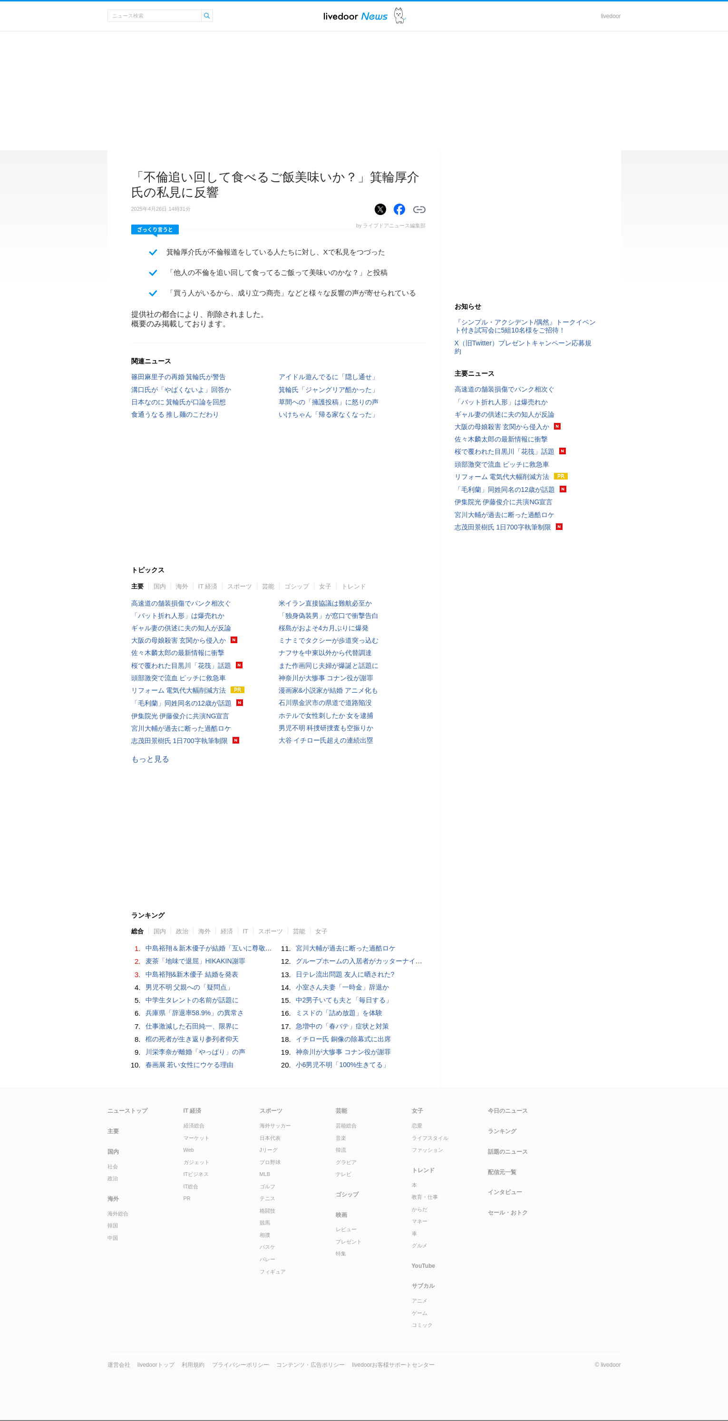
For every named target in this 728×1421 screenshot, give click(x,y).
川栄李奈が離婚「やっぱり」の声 (195, 1052)
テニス (267, 1198)
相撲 (265, 1235)
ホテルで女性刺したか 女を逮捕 (326, 715)
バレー (267, 1259)
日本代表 (270, 1138)
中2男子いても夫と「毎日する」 (344, 1000)
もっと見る (150, 759)
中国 (112, 1238)
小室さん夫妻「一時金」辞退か (342, 987)
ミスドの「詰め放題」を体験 (339, 1013)
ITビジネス (196, 1174)
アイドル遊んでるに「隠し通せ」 (329, 377)
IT (246, 931)
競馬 (265, 1222)
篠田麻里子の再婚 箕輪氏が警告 (178, 377)
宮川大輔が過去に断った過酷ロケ (181, 728)
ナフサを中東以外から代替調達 (325, 653)
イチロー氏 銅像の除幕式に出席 (343, 1039)
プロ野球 (270, 1162)
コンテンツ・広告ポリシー (310, 1365)
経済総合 (194, 1125)
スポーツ (239, 586)
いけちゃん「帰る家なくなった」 (329, 414)
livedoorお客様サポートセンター (393, 1365)
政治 (182, 931)
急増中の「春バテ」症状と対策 (342, 1026)
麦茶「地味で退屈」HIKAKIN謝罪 (195, 961)
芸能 (268, 586)
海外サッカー (275, 1125)
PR (187, 1198)
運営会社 (118, 1365)
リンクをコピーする (419, 210)
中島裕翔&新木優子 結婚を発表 (192, 974)
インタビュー (505, 1192)
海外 (182, 586)
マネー (419, 1221)
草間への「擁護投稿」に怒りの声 (329, 402)
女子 (325, 586)
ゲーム (419, 1313)
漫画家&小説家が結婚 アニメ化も (328, 690)
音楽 (341, 1138)
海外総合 (117, 1213)
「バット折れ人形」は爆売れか (177, 615)
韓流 (341, 1150)
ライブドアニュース (356, 15)
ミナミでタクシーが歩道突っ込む (329, 640)
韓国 (112, 1225)
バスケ (267, 1247)
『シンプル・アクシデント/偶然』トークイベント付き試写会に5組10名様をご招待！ (525, 326)
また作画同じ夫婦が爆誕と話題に (329, 665)
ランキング (502, 1131)
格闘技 (267, 1211)
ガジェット (197, 1162)
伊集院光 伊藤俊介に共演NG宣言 (180, 716)
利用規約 (193, 1365)
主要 (137, 586)
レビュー (346, 1229)
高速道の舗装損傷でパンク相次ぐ (181, 603)
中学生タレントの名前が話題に (192, 1000)
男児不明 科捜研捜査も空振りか (326, 728)
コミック (422, 1325)
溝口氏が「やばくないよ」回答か (181, 389)
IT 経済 (208, 586)
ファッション (427, 1150)
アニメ (419, 1300)
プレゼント (349, 1242)
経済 (227, 931)
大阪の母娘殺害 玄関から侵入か (178, 640)
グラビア (346, 1162)
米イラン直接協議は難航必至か (325, 603)
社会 (112, 1166)
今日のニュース (508, 1110)
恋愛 (417, 1125)
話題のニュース (508, 1151)
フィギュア (273, 1271)
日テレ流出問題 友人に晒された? (345, 974)
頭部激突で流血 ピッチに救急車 (178, 678)
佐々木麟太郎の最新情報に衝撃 (177, 653)
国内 (160, 586)
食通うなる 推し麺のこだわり (175, 414)
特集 (341, 1253)
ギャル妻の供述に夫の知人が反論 (181, 628)
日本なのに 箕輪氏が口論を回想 (178, 402)
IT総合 (191, 1186)
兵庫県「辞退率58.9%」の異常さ (195, 1013)
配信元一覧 (502, 1172)
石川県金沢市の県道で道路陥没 (325, 702)
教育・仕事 (425, 1197)
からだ (419, 1209)
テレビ (343, 1174)
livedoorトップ (156, 1365)
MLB (265, 1174)
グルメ (419, 1245)
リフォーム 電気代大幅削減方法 (178, 690)
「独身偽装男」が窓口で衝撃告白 (329, 615)
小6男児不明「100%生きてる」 (343, 1064)
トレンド (353, 586)
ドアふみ (400, 16)
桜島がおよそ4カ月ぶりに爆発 (324, 628)
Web (189, 1150)
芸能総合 (346, 1125)
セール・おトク (508, 1212)
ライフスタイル (430, 1138)
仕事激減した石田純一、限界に (192, 1026)
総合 (137, 931)
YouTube (424, 1266)
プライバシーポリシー (240, 1365)
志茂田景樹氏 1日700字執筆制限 (179, 741)
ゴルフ (267, 1186)
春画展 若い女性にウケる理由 (190, 1064)
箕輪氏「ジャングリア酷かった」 (329, 389)
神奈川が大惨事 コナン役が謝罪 (326, 678)
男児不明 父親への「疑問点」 (190, 987)
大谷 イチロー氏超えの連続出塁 (326, 740)
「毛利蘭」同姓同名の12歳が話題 (181, 703)
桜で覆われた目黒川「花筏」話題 (181, 665)
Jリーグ (269, 1150)
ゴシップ (296, 586)
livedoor (611, 16)
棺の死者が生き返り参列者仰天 (192, 1039)
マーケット (197, 1138)
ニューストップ (127, 1110)
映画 (341, 1215)
